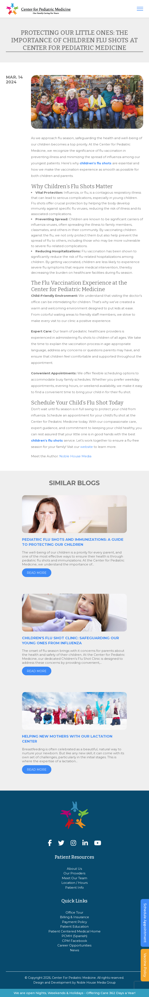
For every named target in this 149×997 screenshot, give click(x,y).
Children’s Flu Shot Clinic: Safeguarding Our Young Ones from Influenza (70, 640)
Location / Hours (74, 883)
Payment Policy (74, 922)
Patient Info (74, 887)
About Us (74, 869)
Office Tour (74, 912)
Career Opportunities (74, 945)
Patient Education (74, 926)
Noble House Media (75, 456)
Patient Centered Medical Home (74, 931)
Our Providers (74, 873)
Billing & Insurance (74, 917)
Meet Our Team (74, 878)
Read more (37, 573)
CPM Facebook (74, 941)
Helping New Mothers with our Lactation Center (67, 738)
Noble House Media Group (96, 982)
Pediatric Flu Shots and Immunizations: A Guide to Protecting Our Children (72, 542)
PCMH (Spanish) (74, 936)
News (74, 950)
